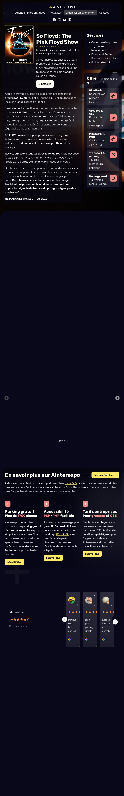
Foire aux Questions (104, 481)
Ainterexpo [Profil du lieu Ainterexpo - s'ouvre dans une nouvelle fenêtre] (16, 618)
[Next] (115, 628)
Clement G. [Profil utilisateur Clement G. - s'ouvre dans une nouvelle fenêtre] (94, 601)
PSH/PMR (62, 540)
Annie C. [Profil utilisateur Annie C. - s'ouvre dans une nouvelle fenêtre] (77, 601)
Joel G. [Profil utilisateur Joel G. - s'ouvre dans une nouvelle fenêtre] (111, 601)
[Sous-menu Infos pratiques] (46, 12)
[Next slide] (117, 401)
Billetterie (45, 83)
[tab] (60, 447)
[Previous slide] (6, 401)
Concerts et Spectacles (48, 46)
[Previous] (64, 625)
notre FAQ (71, 489)
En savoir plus (14, 568)
